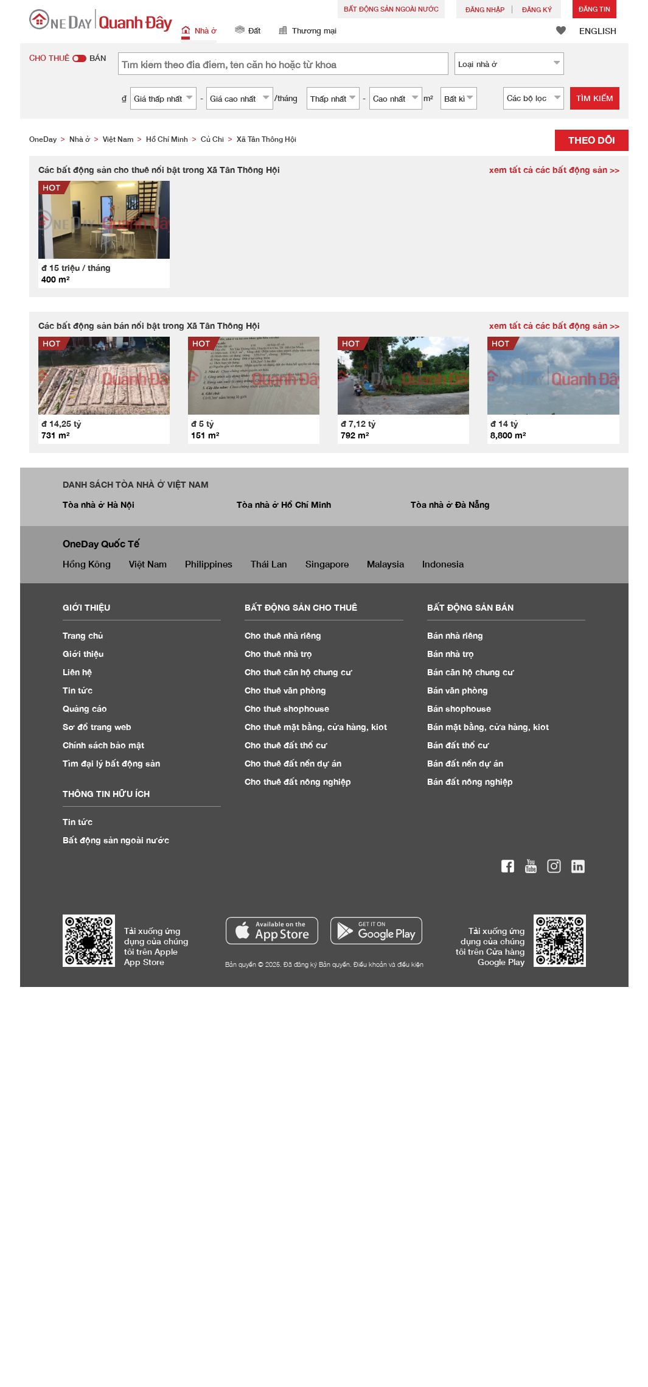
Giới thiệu (83, 653)
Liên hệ (77, 672)
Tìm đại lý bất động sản (111, 763)
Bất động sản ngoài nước (391, 9)
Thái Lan (269, 563)
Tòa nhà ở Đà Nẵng (450, 504)
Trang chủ (83, 635)
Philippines (208, 563)
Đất (247, 31)
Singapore (327, 563)
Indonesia (443, 563)
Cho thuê (283, 635)
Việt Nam (148, 563)
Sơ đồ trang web (97, 727)
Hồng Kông (87, 563)
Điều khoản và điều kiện (388, 964)
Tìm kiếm (594, 98)
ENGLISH (597, 31)
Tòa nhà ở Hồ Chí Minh (284, 504)
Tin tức (77, 690)
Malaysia (385, 563)
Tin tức (77, 821)
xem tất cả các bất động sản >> (554, 169)
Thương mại (307, 31)
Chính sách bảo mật (103, 745)
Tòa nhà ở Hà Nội (98, 504)
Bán (455, 635)
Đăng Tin (594, 9)
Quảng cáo (85, 708)
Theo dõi (591, 140)
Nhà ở (199, 31)
